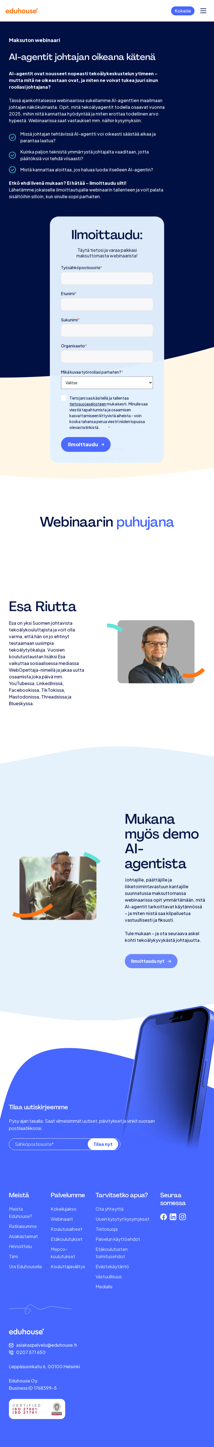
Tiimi (13, 1256)
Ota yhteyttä (109, 1209)
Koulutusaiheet (66, 1229)
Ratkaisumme (23, 1226)
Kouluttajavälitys (68, 1266)
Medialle (104, 1286)
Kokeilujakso (63, 1209)
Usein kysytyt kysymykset (122, 1219)
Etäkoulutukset (66, 1239)
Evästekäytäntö (112, 1266)
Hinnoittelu (20, 1246)
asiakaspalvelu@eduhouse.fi (46, 1345)
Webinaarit (62, 1219)
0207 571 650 (31, 1352)
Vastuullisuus (109, 1276)
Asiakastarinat (23, 1236)
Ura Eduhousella (25, 1266)
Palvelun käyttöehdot (118, 1239)
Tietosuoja (107, 1229)
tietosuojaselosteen (87, 430)
